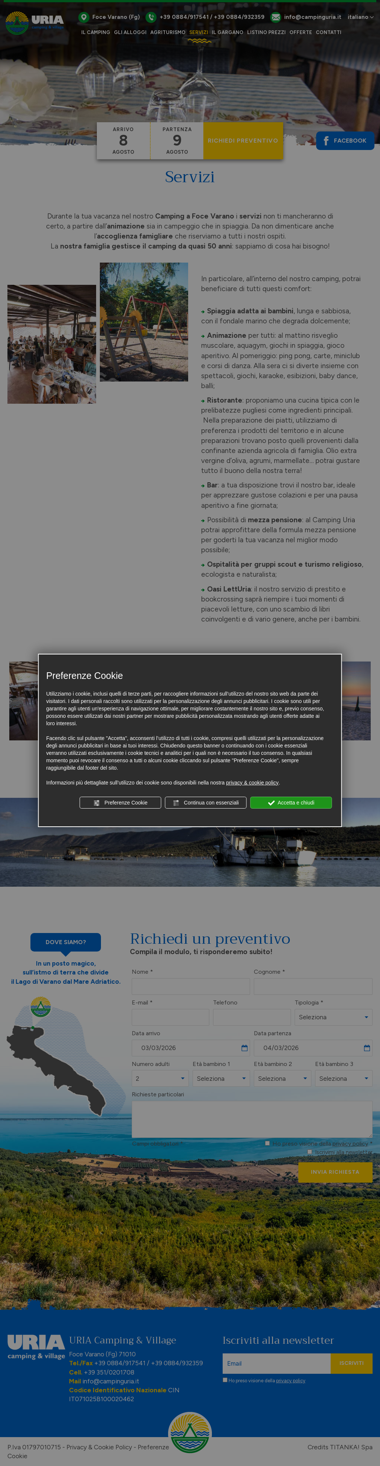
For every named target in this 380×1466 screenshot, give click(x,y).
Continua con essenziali (206, 803)
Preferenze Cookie (121, 803)
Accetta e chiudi (291, 803)
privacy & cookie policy (252, 783)
